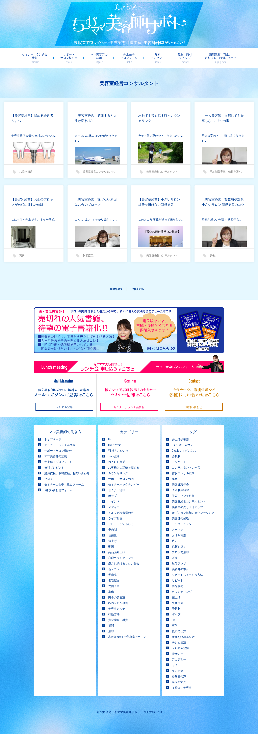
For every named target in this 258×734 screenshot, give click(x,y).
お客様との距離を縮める (123, 467)
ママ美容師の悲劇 (99, 58)
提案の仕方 (179, 631)
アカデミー (179, 659)
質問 (111, 625)
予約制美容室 (218, 171)
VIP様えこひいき (118, 450)
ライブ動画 (115, 518)
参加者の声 (179, 676)
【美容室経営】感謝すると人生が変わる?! (96, 118)
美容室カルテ (116, 608)
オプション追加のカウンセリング (193, 512)
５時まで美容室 (182, 687)
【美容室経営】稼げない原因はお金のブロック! (96, 202)
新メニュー (115, 569)
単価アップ (179, 563)
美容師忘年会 (180, 484)
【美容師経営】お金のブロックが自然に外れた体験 (32, 202)
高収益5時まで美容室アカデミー (128, 636)
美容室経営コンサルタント (98, 171)
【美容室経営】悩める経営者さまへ (32, 118)
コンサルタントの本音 (186, 467)
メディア (114, 507)
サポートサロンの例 (121, 478)
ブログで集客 (180, 552)
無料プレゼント (158, 58)
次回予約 (114, 586)
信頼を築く (234, 171)
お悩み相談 (25, 171)
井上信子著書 (180, 439)
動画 (111, 546)
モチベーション (182, 524)
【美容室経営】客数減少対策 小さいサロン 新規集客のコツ (212, 205)
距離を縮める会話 (183, 636)
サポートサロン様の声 (68, 58)
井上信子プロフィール (129, 58)
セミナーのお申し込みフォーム (64, 484)
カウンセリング (118, 473)
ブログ (48, 478)
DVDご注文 (114, 445)
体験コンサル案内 (183, 473)
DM (109, 439)
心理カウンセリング (121, 557)
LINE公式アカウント (184, 445)
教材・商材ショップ (185, 58)
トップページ (52, 439)
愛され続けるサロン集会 (123, 563)
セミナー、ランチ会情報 (34, 58)
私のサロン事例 (118, 603)
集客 (111, 631)
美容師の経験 (180, 518)
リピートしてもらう (121, 524)
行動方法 (114, 614)
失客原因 (88, 255)
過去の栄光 (179, 682)
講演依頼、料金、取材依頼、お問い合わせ (220, 58)
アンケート (179, 462)
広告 (175, 541)
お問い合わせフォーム (58, 490)
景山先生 (114, 574)
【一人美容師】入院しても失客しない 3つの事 (223, 118)
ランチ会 (177, 670)
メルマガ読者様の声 (121, 512)
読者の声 (177, 653)
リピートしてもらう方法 (187, 574)
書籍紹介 (114, 580)
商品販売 (177, 586)
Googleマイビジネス (184, 450)
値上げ (112, 541)
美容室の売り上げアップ (187, 507)
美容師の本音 (180, 569)
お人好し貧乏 (116, 462)
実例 (22, 255)
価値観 (112, 535)
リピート (177, 580)
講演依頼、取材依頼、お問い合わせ (66, 473)
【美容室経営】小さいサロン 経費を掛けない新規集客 (160, 202)
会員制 (176, 456)
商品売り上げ (116, 552)
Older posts (116, 289)
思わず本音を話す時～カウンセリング (159, 118)
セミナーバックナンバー (123, 484)
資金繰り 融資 (118, 620)
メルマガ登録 (180, 648)
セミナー (177, 665)
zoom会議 (113, 456)
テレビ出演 (179, 642)
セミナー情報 (116, 490)
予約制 (112, 529)
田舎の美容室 (116, 597)
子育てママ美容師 (183, 495)
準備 (111, 591)
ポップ (112, 495)
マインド (114, 501)
